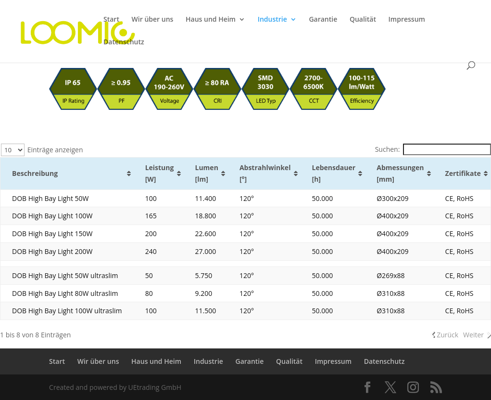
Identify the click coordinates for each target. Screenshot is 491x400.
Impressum (407, 20)
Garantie (323, 20)
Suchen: (433, 149)
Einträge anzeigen (42, 149)
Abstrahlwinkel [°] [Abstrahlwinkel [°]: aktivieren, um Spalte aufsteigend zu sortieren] (265, 173)
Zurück (447, 334)
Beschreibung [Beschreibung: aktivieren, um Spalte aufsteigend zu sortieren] (35, 173)
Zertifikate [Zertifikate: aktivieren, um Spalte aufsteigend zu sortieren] (463, 173)
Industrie (272, 20)
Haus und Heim (211, 20)
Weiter (473, 334)
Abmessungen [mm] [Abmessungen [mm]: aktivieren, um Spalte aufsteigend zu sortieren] (400, 173)
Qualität (363, 20)
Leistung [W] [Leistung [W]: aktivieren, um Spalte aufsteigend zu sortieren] (159, 173)
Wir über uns (153, 20)
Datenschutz (123, 42)
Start (111, 20)
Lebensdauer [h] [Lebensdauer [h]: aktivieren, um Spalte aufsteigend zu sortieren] (334, 173)
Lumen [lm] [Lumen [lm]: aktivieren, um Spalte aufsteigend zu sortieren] (206, 173)
